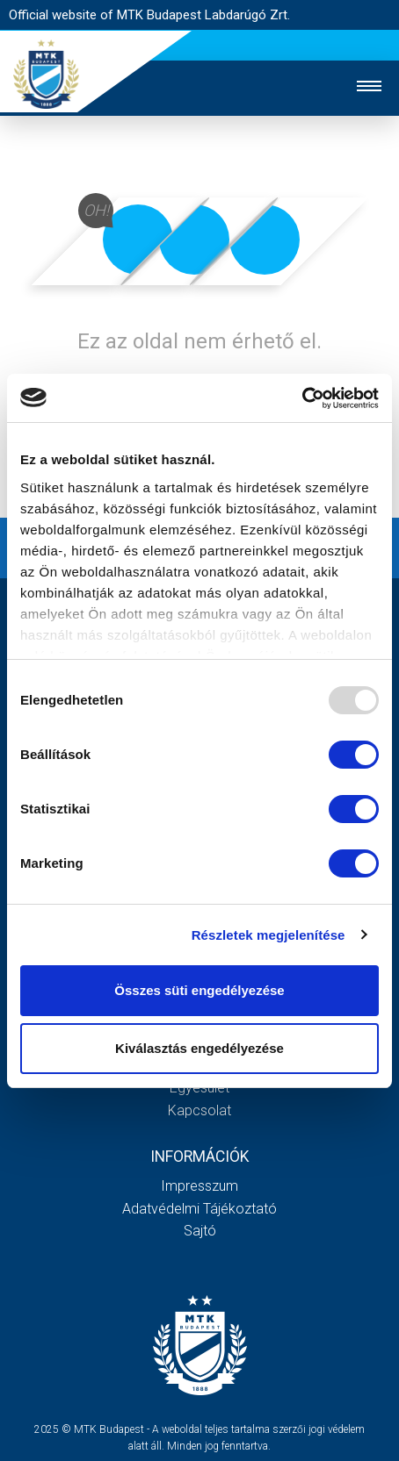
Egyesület (199, 1087)
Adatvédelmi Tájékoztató (199, 1208)
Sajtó (200, 1230)
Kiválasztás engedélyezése (199, 1048)
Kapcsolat (199, 1110)
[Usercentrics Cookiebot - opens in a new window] (302, 398)
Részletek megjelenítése (268, 934)
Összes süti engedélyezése (199, 990)
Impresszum (199, 1186)
